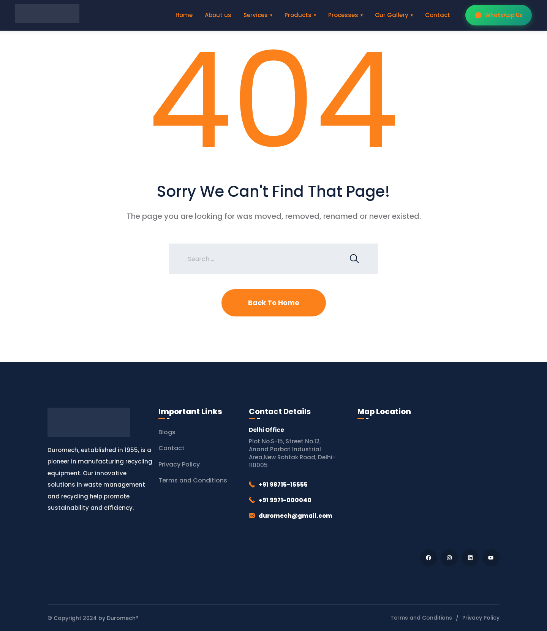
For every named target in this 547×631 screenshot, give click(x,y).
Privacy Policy (179, 464)
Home (184, 15)
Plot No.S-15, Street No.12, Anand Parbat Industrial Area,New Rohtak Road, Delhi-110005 (292, 453)
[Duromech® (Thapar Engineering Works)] (428, 482)
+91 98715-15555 (283, 485)
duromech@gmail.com (295, 516)
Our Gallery (391, 15)
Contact (437, 15)
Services (255, 15)
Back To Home (273, 302)
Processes (343, 15)
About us (218, 15)
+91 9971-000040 (285, 500)
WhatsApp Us (498, 15)
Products (298, 15)
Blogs (166, 432)
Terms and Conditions (192, 480)
